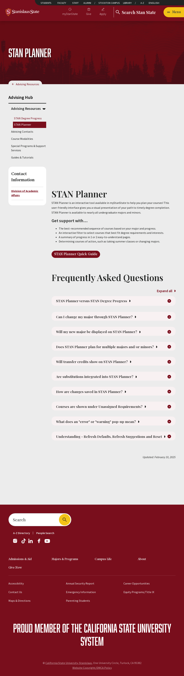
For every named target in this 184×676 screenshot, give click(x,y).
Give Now (15, 567)
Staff (75, 2)
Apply (103, 14)
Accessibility (16, 583)
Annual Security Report (80, 583)
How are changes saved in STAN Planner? (98, 415)
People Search (45, 533)
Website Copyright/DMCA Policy (92, 668)
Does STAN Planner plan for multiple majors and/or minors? (106, 360)
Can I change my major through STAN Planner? (104, 323)
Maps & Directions (19, 600)
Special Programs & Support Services (28, 148)
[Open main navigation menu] (174, 12)
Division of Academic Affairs (24, 193)
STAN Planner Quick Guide (75, 254)
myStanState (70, 14)
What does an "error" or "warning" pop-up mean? (106, 449)
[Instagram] (16, 542)
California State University (127, 628)
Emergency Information (81, 592)
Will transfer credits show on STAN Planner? (101, 380)
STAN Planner (22, 124)
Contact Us (15, 592)
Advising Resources (27, 84)
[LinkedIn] (30, 542)
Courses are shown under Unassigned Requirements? (110, 432)
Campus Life (103, 559)
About (142, 559)
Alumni (87, 2)
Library (127, 2)
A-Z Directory (21, 533)
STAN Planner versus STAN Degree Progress (101, 303)
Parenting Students (78, 600)
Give (88, 14)
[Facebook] (40, 542)
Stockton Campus (109, 2)
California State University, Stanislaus (68, 663)
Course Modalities (22, 139)
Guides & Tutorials (22, 157)
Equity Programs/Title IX (138, 592)
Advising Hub (20, 97)
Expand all (166, 291)
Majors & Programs (65, 559)
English (154, 3)
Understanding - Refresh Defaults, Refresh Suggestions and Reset (110, 470)
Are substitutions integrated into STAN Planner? (105, 398)
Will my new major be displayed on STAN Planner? (107, 340)
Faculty (62, 2)
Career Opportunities (136, 583)
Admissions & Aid (20, 559)
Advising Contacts (22, 131)
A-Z (142, 2)
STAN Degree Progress (28, 118)
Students (46, 2)
